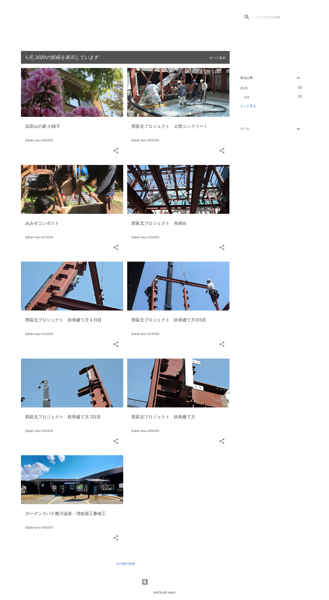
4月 (247, 97)
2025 (244, 88)
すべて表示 (217, 58)
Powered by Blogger (164, 582)
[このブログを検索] (280, 17)
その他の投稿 (125, 563)
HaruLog (57, 20)
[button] (116, 151)
